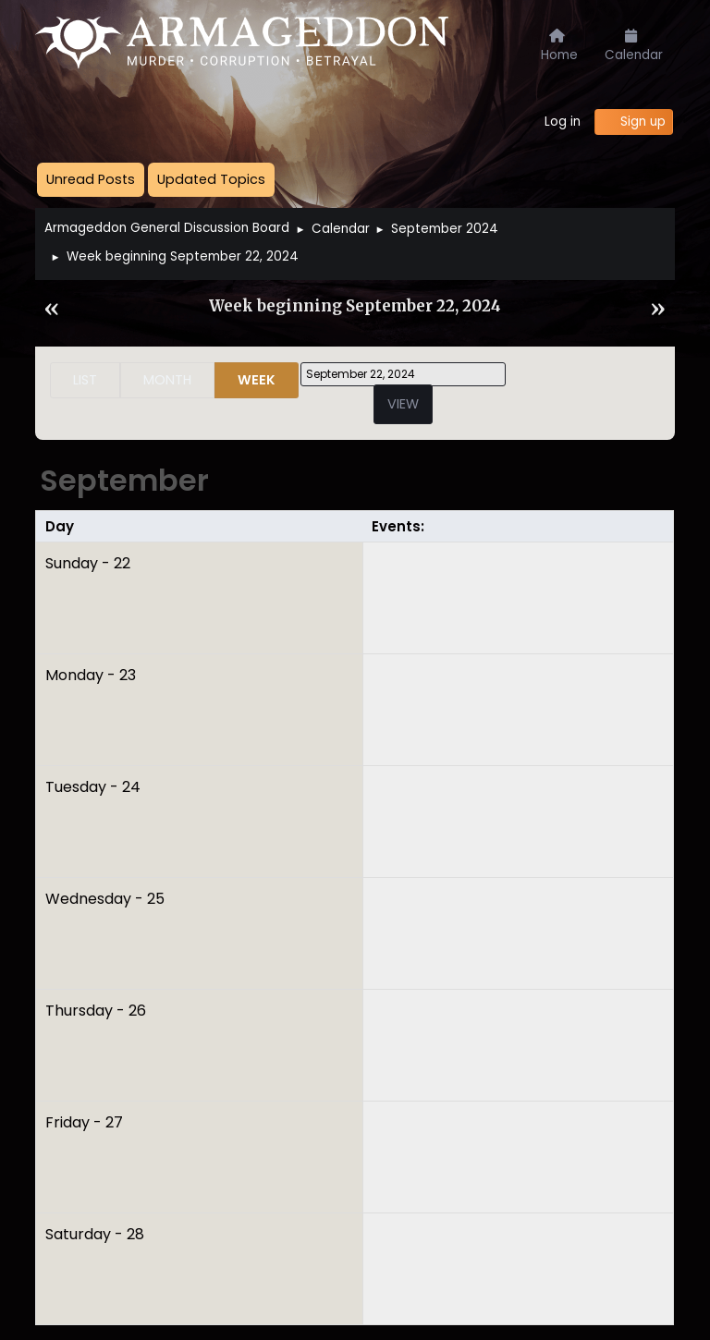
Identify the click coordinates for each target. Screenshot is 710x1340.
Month (167, 380)
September (124, 480)
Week (256, 380)
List (85, 380)
